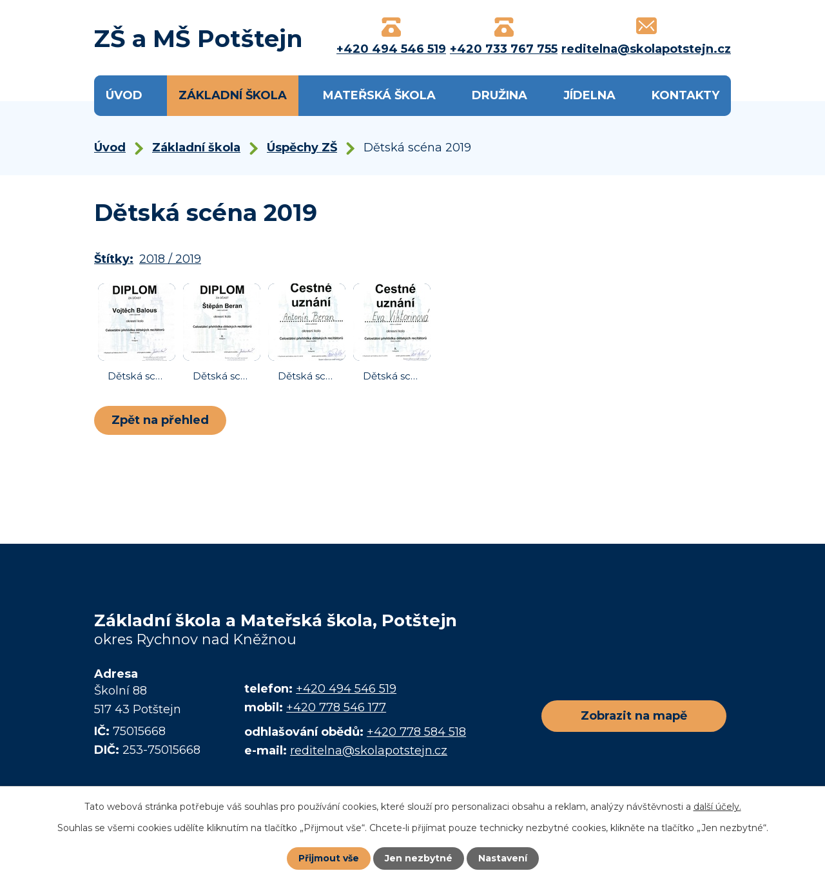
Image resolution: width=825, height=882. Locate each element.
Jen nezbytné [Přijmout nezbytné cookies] (418, 858)
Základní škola (233, 95)
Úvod (124, 95)
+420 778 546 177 (336, 707)
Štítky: (113, 259)
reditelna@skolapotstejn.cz (368, 750)
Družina (499, 95)
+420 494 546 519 (346, 689)
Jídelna (589, 95)
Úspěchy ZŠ (302, 147)
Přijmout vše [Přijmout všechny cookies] (328, 858)
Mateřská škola (379, 95)
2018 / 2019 (170, 259)
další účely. (717, 806)
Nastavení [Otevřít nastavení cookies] (502, 858)
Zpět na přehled (160, 420)
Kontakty (685, 95)
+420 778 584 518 (416, 732)
